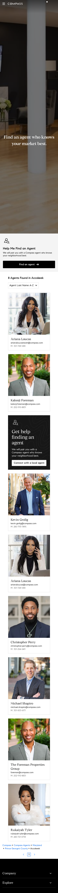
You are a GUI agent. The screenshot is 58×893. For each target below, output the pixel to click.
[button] (3, 3)
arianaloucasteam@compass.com (27, 342)
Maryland (37, 845)
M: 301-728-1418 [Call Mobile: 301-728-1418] (18, 346)
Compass (6, 845)
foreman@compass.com (22, 772)
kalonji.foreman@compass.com (25, 404)
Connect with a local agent (29, 462)
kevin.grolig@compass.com (23, 523)
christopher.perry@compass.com (26, 646)
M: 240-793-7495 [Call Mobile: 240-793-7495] (18, 526)
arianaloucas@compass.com (24, 584)
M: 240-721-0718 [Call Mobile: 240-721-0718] (18, 837)
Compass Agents (22, 845)
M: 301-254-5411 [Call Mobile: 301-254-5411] (18, 649)
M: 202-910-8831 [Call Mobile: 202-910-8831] (18, 407)
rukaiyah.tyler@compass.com (25, 833)
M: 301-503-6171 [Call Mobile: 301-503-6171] (18, 710)
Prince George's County (16, 848)
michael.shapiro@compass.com (25, 707)
